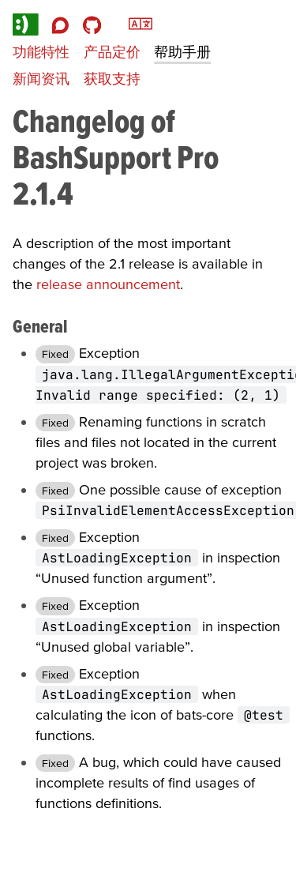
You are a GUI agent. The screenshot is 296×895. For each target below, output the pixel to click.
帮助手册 (182, 51)
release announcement (108, 284)
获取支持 (112, 78)
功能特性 (41, 51)
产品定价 (112, 51)
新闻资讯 (41, 78)
